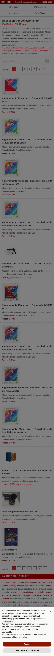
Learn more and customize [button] (27, 650)
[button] (50, 611)
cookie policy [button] (7, 621)
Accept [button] (27, 644)
